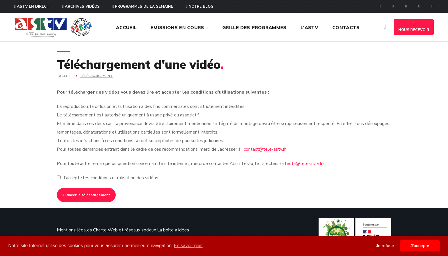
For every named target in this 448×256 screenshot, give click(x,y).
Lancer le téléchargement (86, 195)
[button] (384, 27)
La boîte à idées (173, 230)
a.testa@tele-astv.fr (302, 163)
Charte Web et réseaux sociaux (124, 230)
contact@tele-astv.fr (265, 149)
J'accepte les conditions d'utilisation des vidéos (110, 178)
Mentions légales (74, 230)
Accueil (65, 76)
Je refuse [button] (385, 245)
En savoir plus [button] (188, 245)
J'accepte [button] (420, 245)
